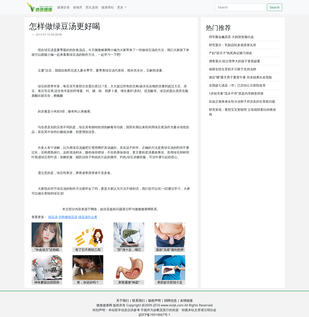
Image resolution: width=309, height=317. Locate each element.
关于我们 (122, 300)
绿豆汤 (53, 217)
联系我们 (138, 300)
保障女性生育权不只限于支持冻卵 (232, 69)
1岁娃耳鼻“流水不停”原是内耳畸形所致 (236, 93)
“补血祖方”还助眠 (47, 249)
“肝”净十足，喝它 (129, 249)
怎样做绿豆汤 (67, 217)
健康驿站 (107, 7)
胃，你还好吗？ (88, 282)
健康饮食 (63, 7)
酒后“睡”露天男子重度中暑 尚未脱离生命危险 (240, 77)
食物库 (77, 7)
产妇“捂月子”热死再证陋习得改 (230, 53)
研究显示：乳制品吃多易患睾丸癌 (232, 45)
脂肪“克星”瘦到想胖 (170, 249)
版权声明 (154, 300)
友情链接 (186, 300)
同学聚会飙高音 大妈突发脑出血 (231, 37)
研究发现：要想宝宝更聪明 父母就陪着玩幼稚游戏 (242, 111)
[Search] (240, 7)
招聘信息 (170, 300)
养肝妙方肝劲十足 (169, 282)
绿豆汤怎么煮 (87, 217)
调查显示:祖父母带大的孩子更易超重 (234, 61)
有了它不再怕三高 (88, 249)
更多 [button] (120, 7)
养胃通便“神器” (129, 282)
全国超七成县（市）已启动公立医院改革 (237, 85)
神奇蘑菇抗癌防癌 (47, 282)
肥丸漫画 (92, 7)
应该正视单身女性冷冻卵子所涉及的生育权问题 (242, 101)
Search (275, 7)
